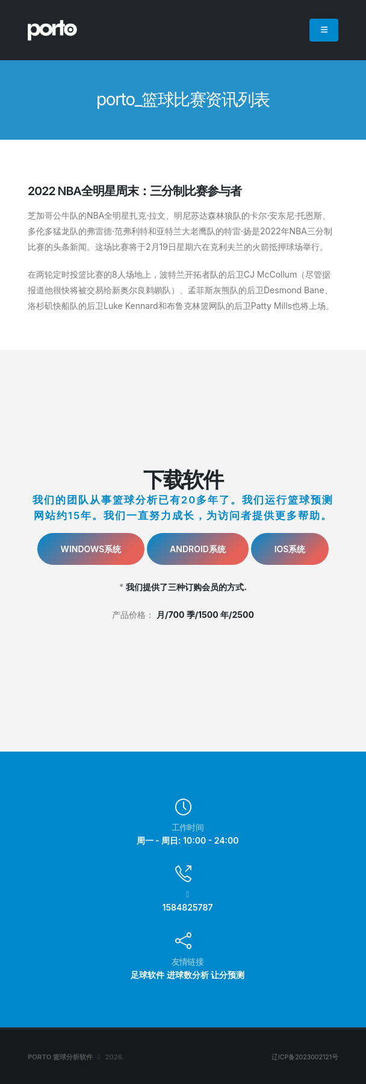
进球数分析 (188, 975)
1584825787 (188, 907)
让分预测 (227, 975)
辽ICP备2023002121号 (303, 1057)
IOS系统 (290, 549)
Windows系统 (91, 549)
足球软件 (147, 975)
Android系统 (198, 549)
